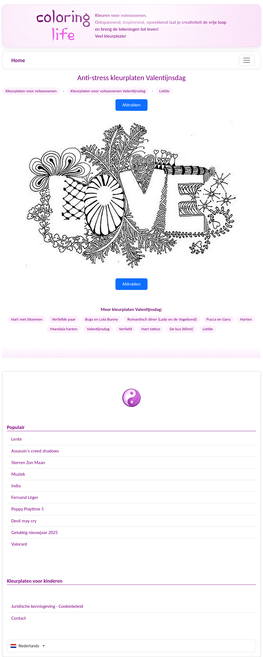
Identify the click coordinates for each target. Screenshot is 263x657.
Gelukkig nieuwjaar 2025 (34, 532)
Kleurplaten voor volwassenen (31, 90)
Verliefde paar (64, 319)
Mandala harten (63, 328)
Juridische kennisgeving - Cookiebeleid (47, 606)
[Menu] (246, 60)
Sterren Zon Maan (28, 462)
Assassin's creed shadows (35, 451)
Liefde (207, 328)
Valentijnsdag (98, 328)
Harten (246, 319)
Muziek (18, 474)
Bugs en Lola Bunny (101, 319)
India (16, 486)
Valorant (19, 544)
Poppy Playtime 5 (27, 509)
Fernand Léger (24, 497)
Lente (16, 439)
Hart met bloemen (26, 319)
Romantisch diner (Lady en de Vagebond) (162, 319)
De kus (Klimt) (181, 328)
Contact (18, 618)
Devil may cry (23, 521)
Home (18, 60)
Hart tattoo (150, 328)
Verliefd (125, 328)
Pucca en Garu (218, 319)
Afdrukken (131, 105)
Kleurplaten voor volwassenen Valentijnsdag (107, 90)
